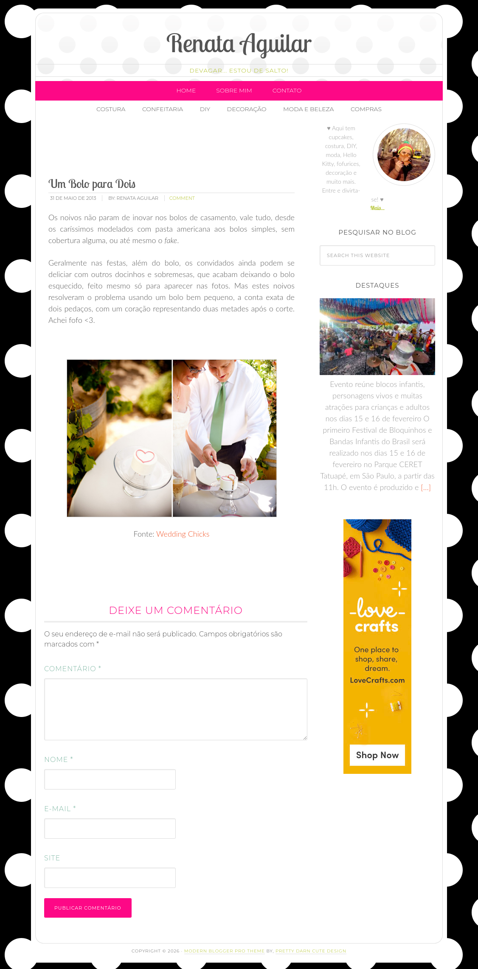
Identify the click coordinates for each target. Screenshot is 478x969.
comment (182, 196)
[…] (425, 485)
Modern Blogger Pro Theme (224, 949)
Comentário (72, 667)
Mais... (377, 206)
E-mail (60, 807)
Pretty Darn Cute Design (311, 949)
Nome (58, 757)
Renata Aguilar (239, 43)
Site (52, 856)
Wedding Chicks (182, 531)
